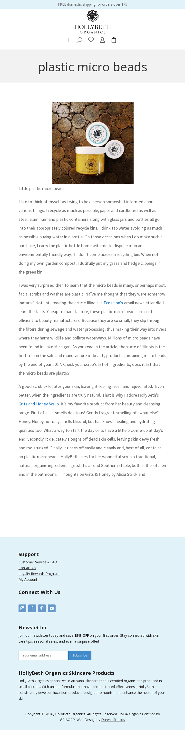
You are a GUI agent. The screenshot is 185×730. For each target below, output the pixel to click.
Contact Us (27, 567)
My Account (28, 579)
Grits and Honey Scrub (39, 404)
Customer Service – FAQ (38, 562)
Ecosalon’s (113, 303)
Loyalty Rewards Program (39, 573)
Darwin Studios (113, 719)
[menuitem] (69, 40)
